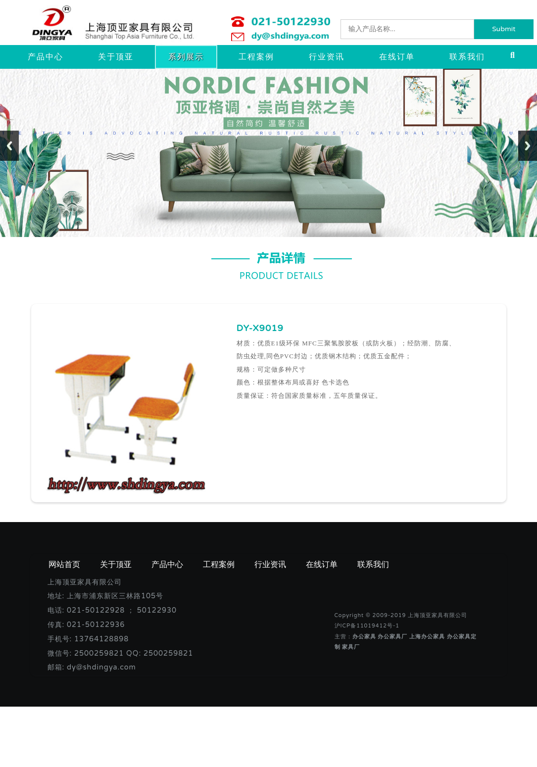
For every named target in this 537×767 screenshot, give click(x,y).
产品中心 (45, 57)
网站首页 (64, 565)
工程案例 (256, 57)
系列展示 (186, 57)
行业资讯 (326, 57)
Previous (9, 146)
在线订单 (397, 57)
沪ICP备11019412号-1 (367, 626)
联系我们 (467, 57)
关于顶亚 (116, 57)
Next (527, 146)
